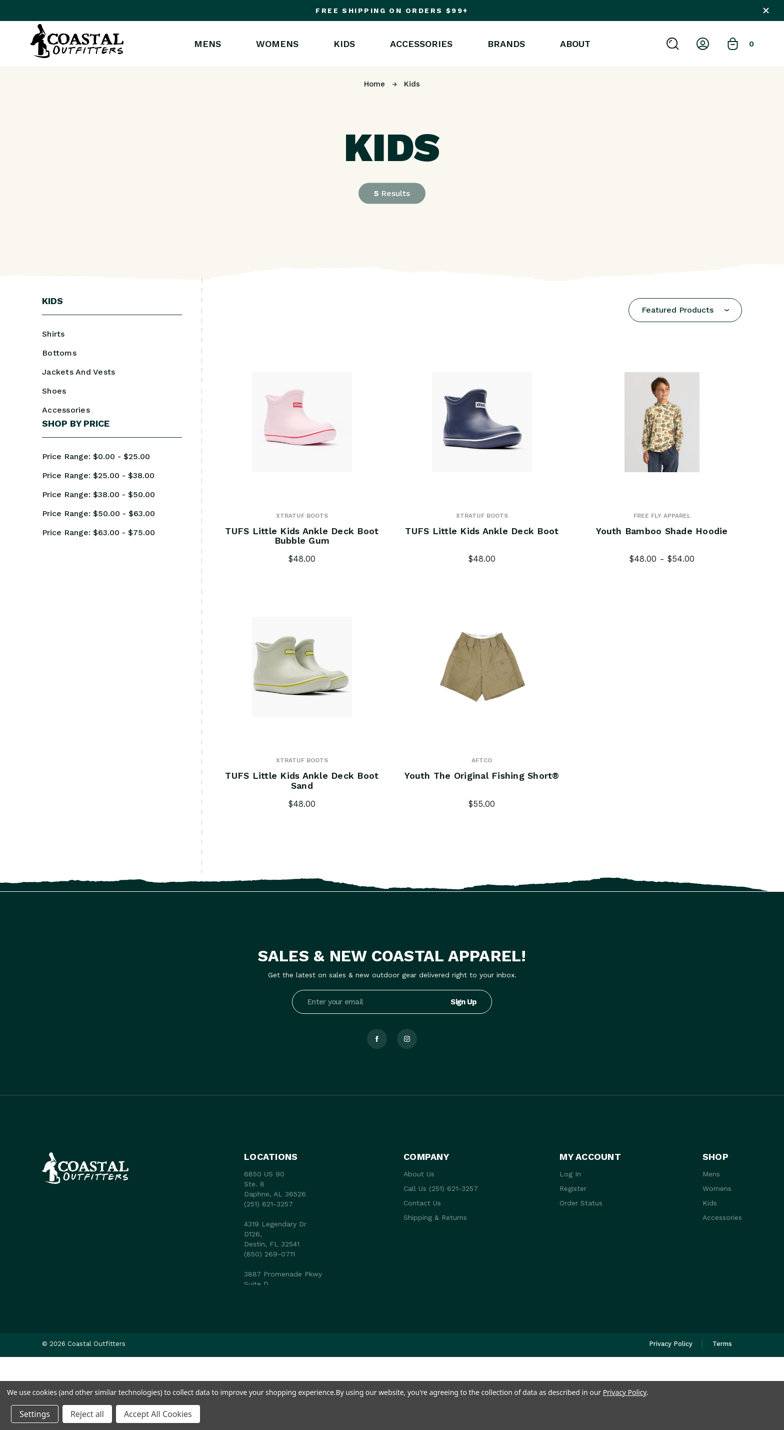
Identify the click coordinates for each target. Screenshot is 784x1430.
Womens (277, 44)
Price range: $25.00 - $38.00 (98, 475)
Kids (344, 44)
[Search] (672, 44)
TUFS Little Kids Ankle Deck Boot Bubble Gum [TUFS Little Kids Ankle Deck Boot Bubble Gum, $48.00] (301, 536)
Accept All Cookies (158, 1413)
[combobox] (685, 310)
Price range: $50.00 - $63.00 (98, 513)
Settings (35, 1413)
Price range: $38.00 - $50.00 (98, 494)
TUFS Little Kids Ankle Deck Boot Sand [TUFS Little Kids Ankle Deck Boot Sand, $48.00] (301, 781)
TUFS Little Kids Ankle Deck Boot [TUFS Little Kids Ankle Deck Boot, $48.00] (481, 531)
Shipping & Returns (435, 1217)
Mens (207, 44)
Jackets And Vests (78, 372)
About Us (419, 1174)
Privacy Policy (624, 1392)
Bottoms (59, 353)
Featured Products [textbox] (678, 310)
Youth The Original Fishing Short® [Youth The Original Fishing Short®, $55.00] (481, 776)
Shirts (53, 334)
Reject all (87, 1413)
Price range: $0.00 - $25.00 (96, 456)
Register (573, 1188)
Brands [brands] (506, 44)
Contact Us (422, 1203)
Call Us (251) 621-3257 (441, 1188)
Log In (570, 1174)
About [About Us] (575, 44)
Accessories (421, 44)
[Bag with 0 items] (740, 44)
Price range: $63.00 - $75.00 (98, 532)
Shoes (54, 391)
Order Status (581, 1203)
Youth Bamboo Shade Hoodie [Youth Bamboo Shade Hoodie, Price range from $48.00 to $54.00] (662, 531)
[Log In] (702, 44)
